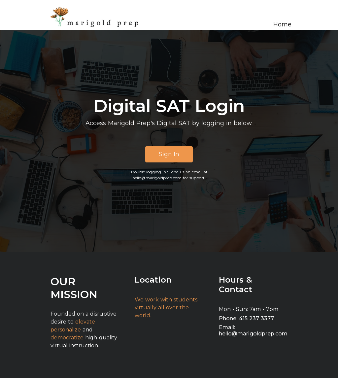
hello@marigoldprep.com (157, 177)
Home (282, 24)
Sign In (169, 154)
